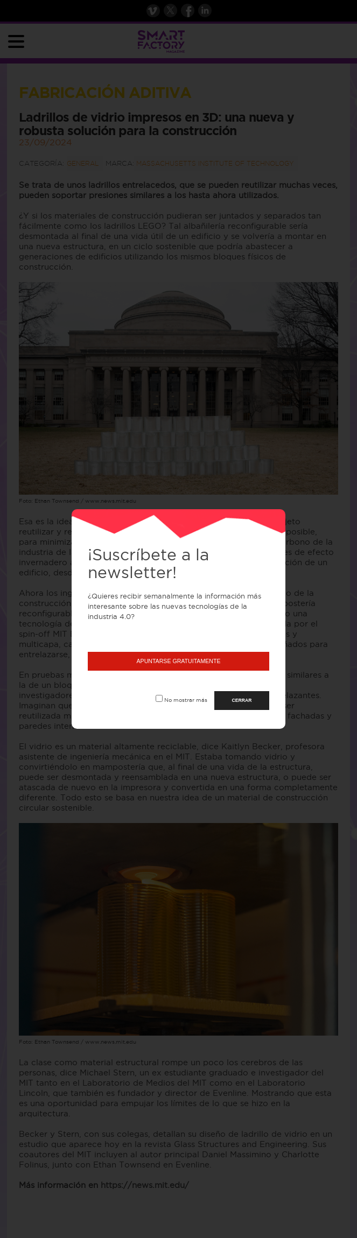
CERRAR (242, 700)
